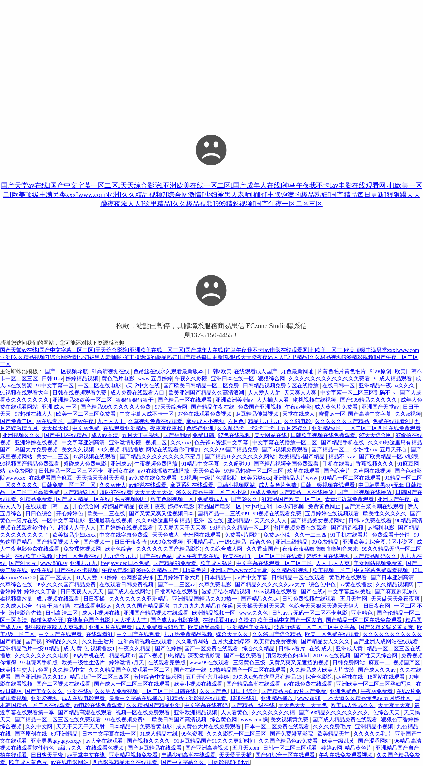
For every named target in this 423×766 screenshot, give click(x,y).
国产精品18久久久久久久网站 (240, 456)
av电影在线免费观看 (99, 705)
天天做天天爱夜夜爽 (396, 599)
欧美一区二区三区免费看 (86, 414)
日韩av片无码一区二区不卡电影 (310, 613)
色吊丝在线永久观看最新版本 (169, 371)
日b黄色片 (195, 570)
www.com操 (254, 719)
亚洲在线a (79, 691)
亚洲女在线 (121, 471)
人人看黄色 (235, 712)
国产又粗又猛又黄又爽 (387, 627)
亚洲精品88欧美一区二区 (82, 400)
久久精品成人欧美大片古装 (322, 670)
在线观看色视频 (105, 748)
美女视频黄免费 (290, 719)
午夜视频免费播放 (156, 464)
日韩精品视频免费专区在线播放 (281, 385)
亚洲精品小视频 (374, 726)
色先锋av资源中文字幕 (222, 442)
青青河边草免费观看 (350, 499)
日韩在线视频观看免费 (80, 393)
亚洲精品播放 (278, 698)
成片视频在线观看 (58, 599)
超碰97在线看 (115, 492)
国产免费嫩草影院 (292, 734)
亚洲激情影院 (126, 442)
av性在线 (41, 570)
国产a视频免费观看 (285, 449)
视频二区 (156, 442)
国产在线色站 (156, 556)
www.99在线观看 (210, 663)
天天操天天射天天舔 (261, 606)
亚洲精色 (362, 613)
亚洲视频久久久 (22, 435)
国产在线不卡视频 (77, 570)
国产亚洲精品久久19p (41, 677)
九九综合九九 (120, 556)
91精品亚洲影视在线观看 (197, 698)
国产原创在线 (31, 734)
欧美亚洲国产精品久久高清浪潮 (206, 393)
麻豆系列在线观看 (192, 485)
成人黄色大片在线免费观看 (209, 726)
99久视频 (109, 449)
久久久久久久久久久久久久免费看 (330, 378)
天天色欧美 (207, 471)
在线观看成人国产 (256, 371)
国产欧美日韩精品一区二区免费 (201, 385)
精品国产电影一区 (220, 506)
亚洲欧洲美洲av (234, 400)
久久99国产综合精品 (277, 634)
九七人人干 (111, 421)
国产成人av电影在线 (175, 620)
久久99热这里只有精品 (163, 520)
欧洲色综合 (119, 549)
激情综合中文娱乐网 (158, 677)
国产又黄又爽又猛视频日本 (162, 513)
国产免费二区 (17, 421)
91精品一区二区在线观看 (351, 478)
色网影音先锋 (138, 577)
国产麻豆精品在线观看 (155, 748)
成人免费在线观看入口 (138, 393)
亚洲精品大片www (296, 478)
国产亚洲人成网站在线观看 (386, 641)
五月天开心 (394, 449)
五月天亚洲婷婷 (231, 641)
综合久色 (261, 542)
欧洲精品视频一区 (214, 613)
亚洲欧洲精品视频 (196, 712)
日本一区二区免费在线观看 (277, 726)
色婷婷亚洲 (200, 428)
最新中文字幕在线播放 (136, 698)
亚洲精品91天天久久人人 (257, 520)
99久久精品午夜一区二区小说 (212, 492)
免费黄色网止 (325, 506)
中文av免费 (86, 428)
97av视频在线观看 (276, 591)
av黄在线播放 (356, 584)
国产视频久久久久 (149, 741)
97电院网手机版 (39, 663)
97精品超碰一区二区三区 (254, 471)
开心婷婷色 (70, 513)
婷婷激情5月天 (127, 663)
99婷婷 (110, 577)
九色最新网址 (298, 371)
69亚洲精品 (65, 734)
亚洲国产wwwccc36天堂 (239, 570)
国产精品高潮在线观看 (254, 684)
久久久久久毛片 (373, 734)
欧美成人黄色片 (28, 762)
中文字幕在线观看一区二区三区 (274, 563)
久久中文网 (39, 726)
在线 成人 (321, 648)
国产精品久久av (260, 599)
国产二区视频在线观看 (64, 684)
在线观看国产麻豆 (51, 478)
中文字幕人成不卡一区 (147, 414)
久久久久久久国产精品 (342, 421)
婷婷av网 (331, 748)
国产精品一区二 (331, 449)
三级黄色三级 (250, 663)
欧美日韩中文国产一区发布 (290, 620)
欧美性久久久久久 (385, 513)
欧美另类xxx (256, 478)
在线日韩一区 (339, 385)
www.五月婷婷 (155, 378)
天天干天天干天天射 (81, 726)
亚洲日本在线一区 (233, 378)
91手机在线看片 (350, 535)
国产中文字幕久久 (183, 762)
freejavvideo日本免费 (126, 563)
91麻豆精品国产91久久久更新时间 (215, 741)
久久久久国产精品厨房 (143, 606)
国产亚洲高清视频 (207, 748)
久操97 (246, 620)
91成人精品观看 (393, 378)
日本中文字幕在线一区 (109, 734)
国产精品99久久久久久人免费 (116, 407)
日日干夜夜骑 (131, 542)
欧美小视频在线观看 (199, 684)
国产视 (34, 641)
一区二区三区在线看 (279, 556)
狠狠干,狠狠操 (53, 606)
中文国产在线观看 (61, 634)
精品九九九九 (265, 421)
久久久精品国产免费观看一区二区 (130, 670)
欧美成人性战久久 (353, 705)
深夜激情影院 (204, 655)
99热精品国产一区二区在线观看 (248, 670)
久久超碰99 (237, 464)
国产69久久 (245, 499)
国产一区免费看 (243, 655)
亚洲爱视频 (45, 698)
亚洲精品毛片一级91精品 (217, 542)
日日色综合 (39, 513)
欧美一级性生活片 (84, 663)
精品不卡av (342, 456)
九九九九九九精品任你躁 (203, 606)
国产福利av (176, 435)
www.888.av (53, 563)
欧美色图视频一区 (172, 499)
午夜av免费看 (377, 691)
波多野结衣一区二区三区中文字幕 (315, 627)
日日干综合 (244, 691)
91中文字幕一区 (55, 385)
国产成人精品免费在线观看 (345, 719)
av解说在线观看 (148, 485)
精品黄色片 (359, 748)
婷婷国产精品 (119, 506)
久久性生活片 (99, 641)
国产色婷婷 (168, 648)
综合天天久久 (233, 634)
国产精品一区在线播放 (307, 492)
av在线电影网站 (70, 762)
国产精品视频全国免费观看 (287, 464)
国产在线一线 (191, 670)
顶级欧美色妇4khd (288, 655)
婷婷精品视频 (82, 378)
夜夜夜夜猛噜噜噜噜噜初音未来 (320, 549)
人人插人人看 (273, 400)
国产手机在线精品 (66, 435)
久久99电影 (298, 421)
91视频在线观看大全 (25, 393)
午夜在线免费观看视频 (346, 755)
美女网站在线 (271, 435)
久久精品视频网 (395, 584)
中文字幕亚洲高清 (84, 442)
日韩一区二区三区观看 (291, 748)
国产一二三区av (177, 584)
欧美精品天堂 (334, 734)
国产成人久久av (377, 670)
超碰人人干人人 (77, 528)
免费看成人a (212, 499)
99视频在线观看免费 (278, 513)
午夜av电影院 (118, 570)
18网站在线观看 (386, 677)
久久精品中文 (69, 670)
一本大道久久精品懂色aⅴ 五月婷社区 (367, 698)
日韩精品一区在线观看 (299, 577)
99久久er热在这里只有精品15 (268, 677)
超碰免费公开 (48, 620)
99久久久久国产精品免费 (66, 584)
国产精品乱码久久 (375, 556)
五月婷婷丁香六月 (179, 577)
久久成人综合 (17, 606)
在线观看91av (219, 620)
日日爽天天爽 (48, 755)
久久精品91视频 (290, 570)
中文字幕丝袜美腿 (350, 591)
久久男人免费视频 (117, 691)
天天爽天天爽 (395, 705)
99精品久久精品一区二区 (240, 528)
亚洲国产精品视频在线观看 (156, 613)
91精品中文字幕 (200, 464)
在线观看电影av (93, 606)
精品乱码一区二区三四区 (100, 677)
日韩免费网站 (349, 663)
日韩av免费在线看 (370, 520)
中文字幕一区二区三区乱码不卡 (358, 393)
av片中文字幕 (251, 577)
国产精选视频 (348, 528)
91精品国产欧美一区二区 (292, 499)
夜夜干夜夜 (151, 506)
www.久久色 (254, 613)
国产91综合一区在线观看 (285, 755)
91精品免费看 (37, 499)
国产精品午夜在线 (213, 407)
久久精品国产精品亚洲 (154, 705)
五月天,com (246, 748)
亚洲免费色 (344, 691)
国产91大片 (23, 563)
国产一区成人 (56, 577)
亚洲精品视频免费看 (134, 755)
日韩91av (52, 378)
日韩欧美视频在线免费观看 (323, 435)
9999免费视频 (167, 542)
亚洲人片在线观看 (111, 627)
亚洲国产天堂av (380, 407)
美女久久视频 (78, 449)
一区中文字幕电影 (64, 520)
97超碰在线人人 (34, 414)
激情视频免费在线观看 (301, 528)
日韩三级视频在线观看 (328, 485)
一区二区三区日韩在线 (169, 691)
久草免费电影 (216, 584)
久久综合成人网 (224, 549)
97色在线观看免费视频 (205, 414)
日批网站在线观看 (177, 591)
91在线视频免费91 (127, 719)
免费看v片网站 (243, 535)
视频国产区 (407, 663)
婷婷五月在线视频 (328, 556)
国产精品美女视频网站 (318, 520)
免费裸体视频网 (82, 549)
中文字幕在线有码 (206, 705)
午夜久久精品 (135, 648)
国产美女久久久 (44, 691)
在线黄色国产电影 (89, 620)
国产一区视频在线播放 (365, 492)
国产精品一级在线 (253, 705)
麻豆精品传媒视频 (257, 414)
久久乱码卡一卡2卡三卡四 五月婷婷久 (263, 428)
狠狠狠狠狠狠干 (135, 400)
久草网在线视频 (372, 471)
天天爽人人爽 (301, 393)
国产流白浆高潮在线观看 (374, 506)
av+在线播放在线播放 (164, 471)
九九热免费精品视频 (189, 634)
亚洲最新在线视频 (111, 520)
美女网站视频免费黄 (379, 563)
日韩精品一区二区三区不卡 (72, 471)
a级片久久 (70, 748)
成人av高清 (105, 435)
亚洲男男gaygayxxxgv (57, 741)
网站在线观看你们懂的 (174, 449)
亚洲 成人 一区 (60, 407)
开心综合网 (85, 506)
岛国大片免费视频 (37, 449)
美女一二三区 (53, 456)
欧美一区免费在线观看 (332, 634)
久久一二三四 (311, 535)
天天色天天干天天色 (303, 705)
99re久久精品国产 (158, 570)
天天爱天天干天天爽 (183, 528)
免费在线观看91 (392, 421)
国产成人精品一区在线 (84, 499)
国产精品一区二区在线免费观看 (364, 620)
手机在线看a (338, 464)
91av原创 (381, 371)
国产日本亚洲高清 (393, 577)
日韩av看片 (292, 648)
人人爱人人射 (265, 393)
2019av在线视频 (332, 655)
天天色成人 (166, 535)
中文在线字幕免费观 (124, 535)
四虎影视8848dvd (229, 762)
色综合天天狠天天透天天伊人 (324, 606)
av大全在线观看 (105, 741)
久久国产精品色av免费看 (289, 741)
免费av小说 (277, 535)
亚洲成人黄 (350, 648)
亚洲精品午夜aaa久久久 (387, 385)
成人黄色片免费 (278, 485)
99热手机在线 (89, 655)
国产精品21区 (80, 492)
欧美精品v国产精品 (302, 456)
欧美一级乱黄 (339, 741)
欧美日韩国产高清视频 (180, 719)
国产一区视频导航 (67, 371)
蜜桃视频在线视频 (315, 400)
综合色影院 (320, 677)
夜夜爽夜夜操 (167, 428)
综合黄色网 (224, 719)
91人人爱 (86, 577)
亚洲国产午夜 (394, 499)
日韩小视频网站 (236, 485)
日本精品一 (218, 577)
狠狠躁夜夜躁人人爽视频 (55, 627)
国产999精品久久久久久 (369, 400)
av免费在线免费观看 (153, 478)
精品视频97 (122, 655)
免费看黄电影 (156, 726)
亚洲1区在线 (209, 520)
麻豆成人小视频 (205, 421)
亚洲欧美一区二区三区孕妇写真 (374, 684)
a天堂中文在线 (143, 385)
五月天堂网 (354, 599)
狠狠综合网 (272, 378)
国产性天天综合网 (376, 655)
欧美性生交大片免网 (25, 670)
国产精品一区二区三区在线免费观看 (58, 719)
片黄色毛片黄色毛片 (342, 371)
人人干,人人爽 (333, 563)
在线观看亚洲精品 (125, 428)
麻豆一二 (379, 663)
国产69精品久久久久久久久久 (334, 712)
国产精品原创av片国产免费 (294, 691)
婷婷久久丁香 (41, 591)
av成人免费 (263, 492)
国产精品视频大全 (58, 542)
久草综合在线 (17, 584)
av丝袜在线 (350, 677)
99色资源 (192, 734)
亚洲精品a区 (327, 428)
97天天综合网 (172, 407)
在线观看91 (100, 634)
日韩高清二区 (62, 613)
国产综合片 (337, 471)
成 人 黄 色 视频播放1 (89, 648)
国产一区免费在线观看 (212, 648)
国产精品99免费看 (175, 563)
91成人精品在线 (159, 734)
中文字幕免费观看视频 (381, 570)
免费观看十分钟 (391, 535)
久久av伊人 (112, 485)
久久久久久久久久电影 (42, 655)
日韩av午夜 (81, 421)
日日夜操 (94, 599)
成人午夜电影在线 (198, 556)
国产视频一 (97, 542)
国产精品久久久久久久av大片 (270, 584)
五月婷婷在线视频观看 (332, 513)
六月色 (236, 421)
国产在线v (313, 591)
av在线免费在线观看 (309, 684)
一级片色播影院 (219, 478)
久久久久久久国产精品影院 (169, 549)
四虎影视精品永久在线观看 (125, 762)
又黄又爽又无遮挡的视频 (299, 663)
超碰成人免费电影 (85, 464)
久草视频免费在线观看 (156, 421)
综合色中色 (323, 584)
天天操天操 (56, 428)
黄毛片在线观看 (348, 577)
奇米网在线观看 (202, 535)
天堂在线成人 (299, 414)
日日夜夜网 (377, 606)
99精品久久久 (62, 641)
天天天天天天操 (154, 492)
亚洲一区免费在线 (78, 556)
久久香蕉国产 (263, 549)
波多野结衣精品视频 (227, 591)
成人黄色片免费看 (336, 407)
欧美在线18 (237, 556)
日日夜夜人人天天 (82, 591)
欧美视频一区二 (332, 570)
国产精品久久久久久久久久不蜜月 (161, 456)
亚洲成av (121, 464)
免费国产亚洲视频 (260, 407)
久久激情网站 (193, 641)
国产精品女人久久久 (326, 641)
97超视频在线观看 (94, 456)
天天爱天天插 (236, 755)
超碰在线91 (244, 698)
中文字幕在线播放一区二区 (285, 442)
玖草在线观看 (304, 471)
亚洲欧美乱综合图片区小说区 (378, 542)
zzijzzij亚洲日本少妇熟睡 (275, 506)
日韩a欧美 (220, 371)
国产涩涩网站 (375, 741)
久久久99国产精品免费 (231, 449)
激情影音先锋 (26, 613)
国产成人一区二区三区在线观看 (132, 684)
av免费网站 (22, 471)
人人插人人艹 (131, 620)
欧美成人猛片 (217, 563)
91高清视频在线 (111, 371)
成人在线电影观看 (84, 698)
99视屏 (189, 478)
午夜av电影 (298, 407)
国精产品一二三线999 (223, 513)
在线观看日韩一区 (47, 506)
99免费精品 (326, 542)
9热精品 (175, 655)
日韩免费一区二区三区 (69, 485)
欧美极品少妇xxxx (74, 535)
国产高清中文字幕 (370, 414)
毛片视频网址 (131, 499)
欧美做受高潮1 (206, 627)
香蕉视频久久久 (375, 464)
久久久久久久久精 (274, 712)
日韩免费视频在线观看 (309, 599)
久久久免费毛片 (332, 726)
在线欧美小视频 (34, 556)
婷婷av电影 (182, 506)
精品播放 (133, 449)
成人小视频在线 (101, 613)
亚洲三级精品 (292, 542)
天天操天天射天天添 (101, 478)
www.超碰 (309, 698)
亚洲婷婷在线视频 (37, 442)
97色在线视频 (235, 435)
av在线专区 (50, 421)
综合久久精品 (259, 648)
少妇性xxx (365, 449)
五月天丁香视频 (141, 435)
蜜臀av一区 (332, 414)
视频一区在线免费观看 (143, 712)
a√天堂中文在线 (86, 755)
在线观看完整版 (167, 663)
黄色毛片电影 (119, 378)
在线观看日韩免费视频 (127, 584)
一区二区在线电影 (100, 385)
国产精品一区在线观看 (185, 400)
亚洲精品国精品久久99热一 (205, 599)
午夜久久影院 (192, 378)
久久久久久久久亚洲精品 (139, 599)
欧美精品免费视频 (276, 641)
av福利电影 (381, 528)
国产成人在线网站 (130, 591)
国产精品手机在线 (343, 442)
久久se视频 (408, 414)
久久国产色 (213, 691)
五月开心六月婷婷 (208, 677)
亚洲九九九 (84, 563)
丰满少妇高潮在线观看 (189, 755)
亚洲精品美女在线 (249, 627)
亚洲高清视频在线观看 (145, 641)
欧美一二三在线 (106, 513)
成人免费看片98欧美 (161, 627)
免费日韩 (203, 435)
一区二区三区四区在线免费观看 (383, 428)
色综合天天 (387, 712)
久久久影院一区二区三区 (237, 734)
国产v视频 (151, 655)
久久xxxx (181, 442)
